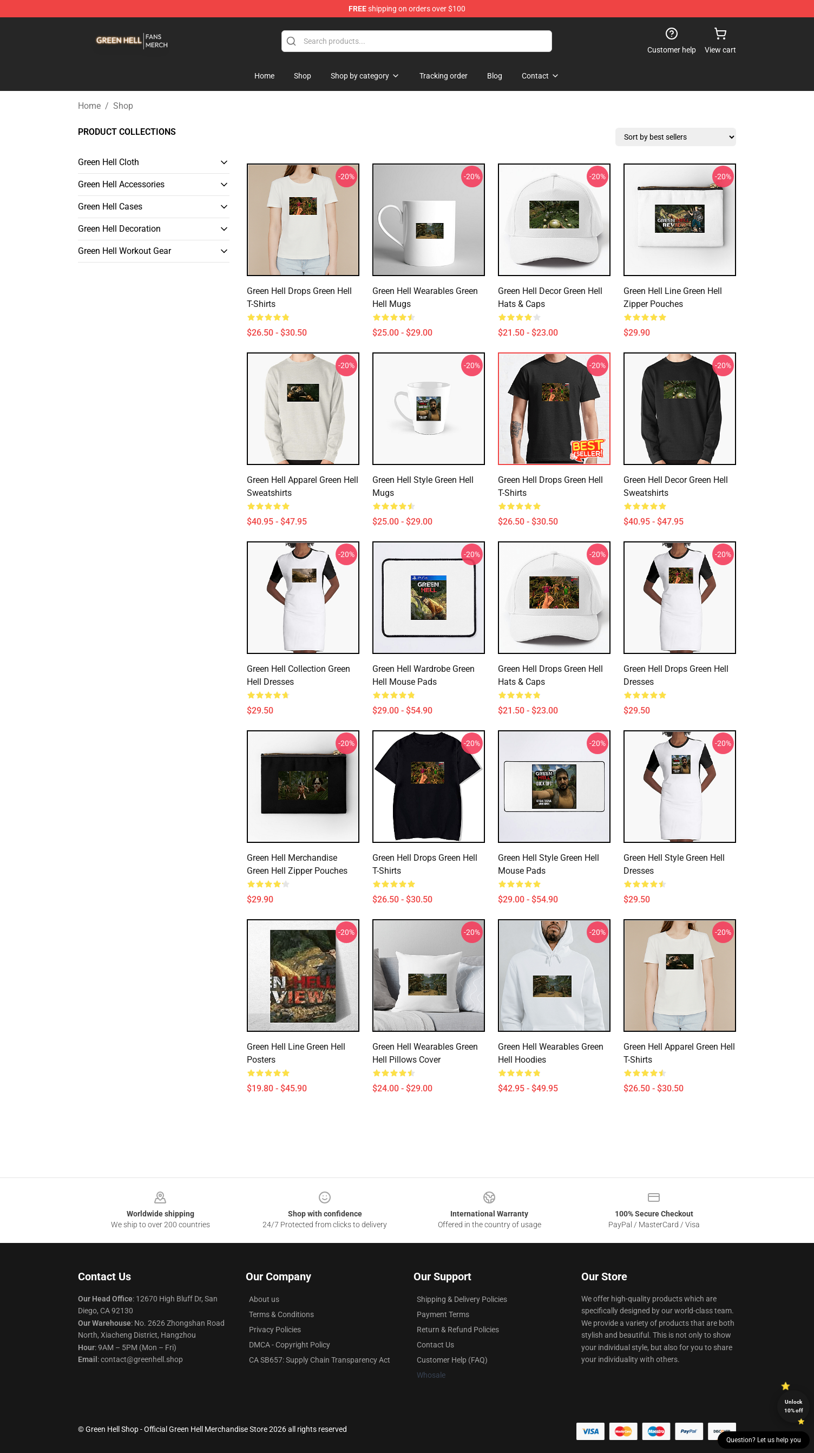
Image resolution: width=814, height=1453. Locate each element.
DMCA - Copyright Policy (289, 1344)
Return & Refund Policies (458, 1329)
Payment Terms (443, 1314)
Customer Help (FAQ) (452, 1360)
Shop (123, 106)
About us (264, 1299)
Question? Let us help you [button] (763, 1440)
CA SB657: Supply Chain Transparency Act (319, 1360)
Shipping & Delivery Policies (462, 1299)
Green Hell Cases (110, 206)
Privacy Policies (275, 1329)
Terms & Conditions (281, 1314)
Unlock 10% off (793, 1406)
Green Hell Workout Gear (124, 251)
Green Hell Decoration (119, 229)
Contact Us (435, 1344)
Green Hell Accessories (121, 184)
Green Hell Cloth (108, 162)
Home (89, 106)
